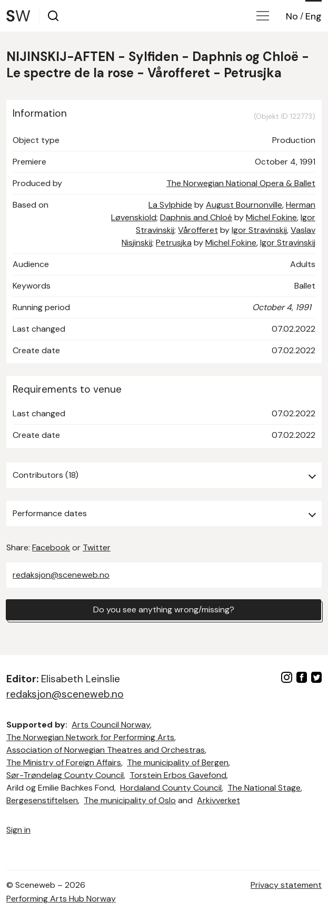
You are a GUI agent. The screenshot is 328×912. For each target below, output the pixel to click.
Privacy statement (286, 884)
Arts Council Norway (111, 724)
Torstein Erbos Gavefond (178, 775)
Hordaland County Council (171, 787)
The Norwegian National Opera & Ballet (240, 183)
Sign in (18, 829)
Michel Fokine (271, 217)
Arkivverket (218, 800)
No (292, 16)
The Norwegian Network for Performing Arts (90, 737)
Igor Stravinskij (259, 229)
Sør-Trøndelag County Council (65, 775)
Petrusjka (174, 242)
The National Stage (264, 787)
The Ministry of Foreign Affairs (63, 762)
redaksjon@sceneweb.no (61, 574)
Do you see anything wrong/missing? (163, 609)
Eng (313, 16)
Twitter (97, 547)
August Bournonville (244, 204)
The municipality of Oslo (130, 800)
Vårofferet (198, 229)
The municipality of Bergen (177, 762)
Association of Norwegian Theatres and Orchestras (105, 749)
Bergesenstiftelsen (42, 800)
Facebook (51, 547)
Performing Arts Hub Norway (61, 898)
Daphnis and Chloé (196, 217)
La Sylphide (170, 204)
